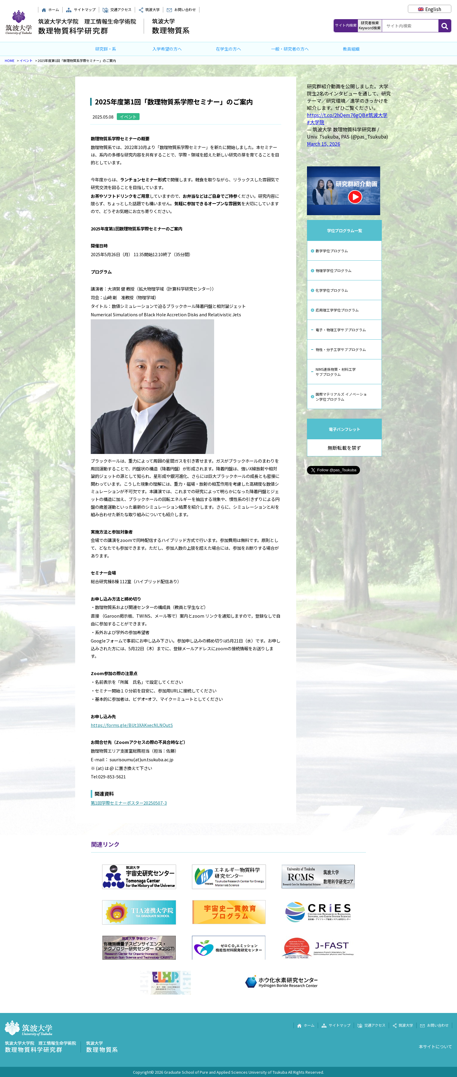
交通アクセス (116, 9)
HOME (9, 60)
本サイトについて (435, 1046)
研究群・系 (105, 49)
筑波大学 (149, 9)
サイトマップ (80, 9)
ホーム (50, 9)
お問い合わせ (181, 9)
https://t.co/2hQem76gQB (336, 115)
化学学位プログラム (332, 290)
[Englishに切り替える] (429, 9)
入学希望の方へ (167, 49)
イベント (26, 60)
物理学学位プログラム (334, 270)
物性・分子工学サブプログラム (341, 349)
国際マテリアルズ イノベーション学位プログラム (341, 396)
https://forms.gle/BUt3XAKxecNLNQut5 (132, 725)
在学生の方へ (228, 49)
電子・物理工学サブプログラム (341, 329)
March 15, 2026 (323, 143)
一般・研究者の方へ (290, 49)
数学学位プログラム (332, 250)
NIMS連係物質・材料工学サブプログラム (336, 372)
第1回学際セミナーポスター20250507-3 (129, 803)
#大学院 (315, 122)
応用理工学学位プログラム (337, 309)
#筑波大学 (376, 115)
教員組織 (351, 49)
